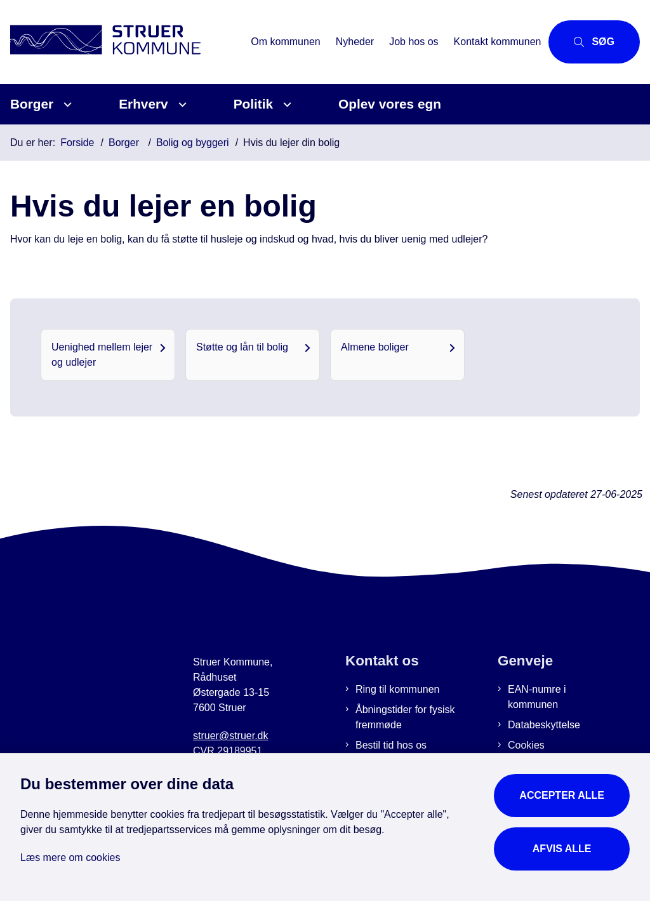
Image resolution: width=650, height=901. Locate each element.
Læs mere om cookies (70, 857)
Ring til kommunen (397, 689)
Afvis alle (562, 848)
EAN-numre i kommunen (537, 697)
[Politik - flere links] (285, 104)
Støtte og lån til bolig (242, 347)
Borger (31, 104)
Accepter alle (561, 795)
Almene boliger (375, 347)
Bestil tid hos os (391, 745)
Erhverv (143, 104)
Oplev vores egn (389, 104)
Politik (253, 104)
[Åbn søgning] (594, 41)
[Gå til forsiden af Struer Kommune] (121, 41)
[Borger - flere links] (65, 104)
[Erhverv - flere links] (180, 104)
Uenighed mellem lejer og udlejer (101, 355)
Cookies (526, 745)
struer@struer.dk (231, 735)
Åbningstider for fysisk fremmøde (405, 717)
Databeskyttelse (544, 724)
